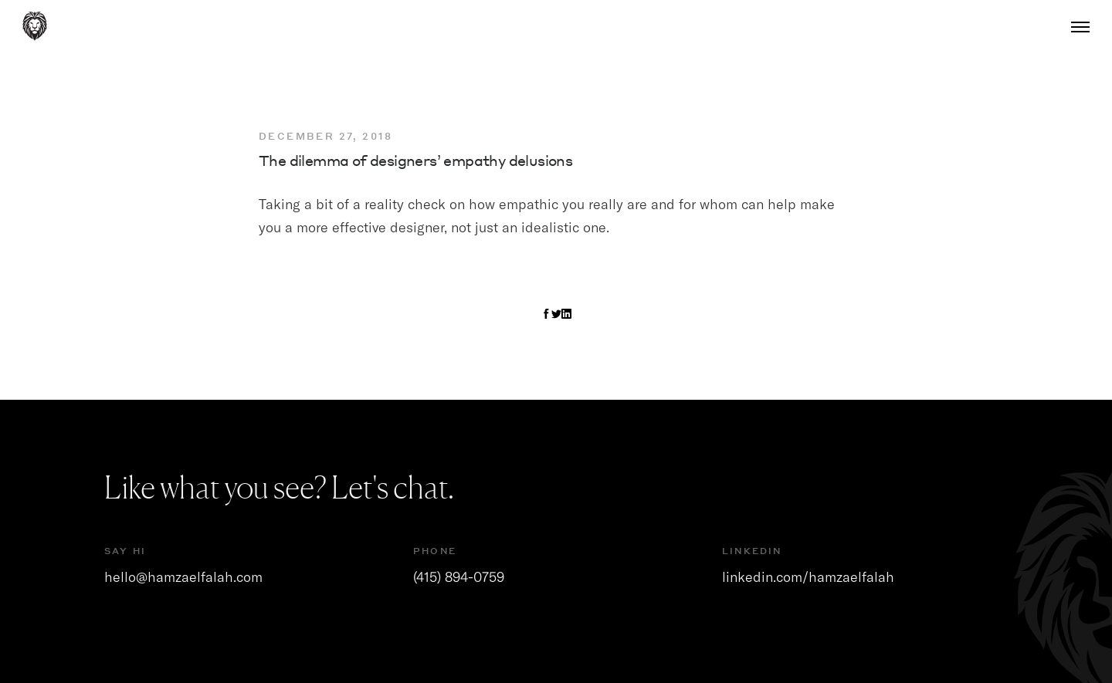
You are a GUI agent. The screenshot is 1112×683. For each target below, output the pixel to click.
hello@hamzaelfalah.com (183, 577)
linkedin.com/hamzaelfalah (808, 577)
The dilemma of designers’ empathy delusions (415, 160)
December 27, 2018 (326, 136)
